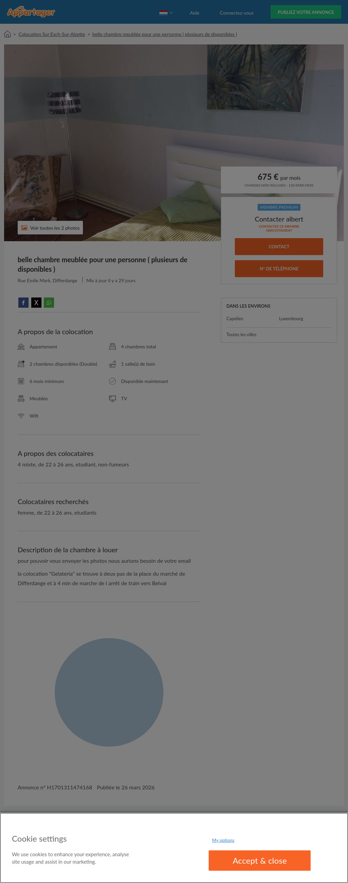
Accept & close (260, 860)
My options (223, 840)
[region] (174, 848)
